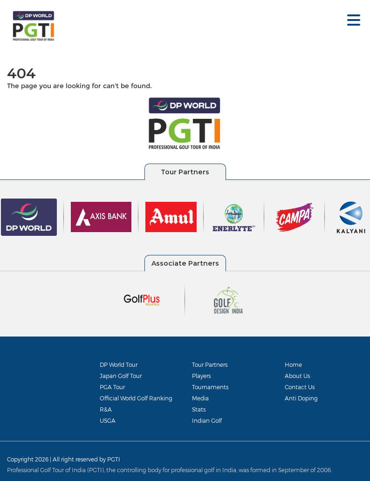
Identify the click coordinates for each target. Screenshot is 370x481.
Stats (199, 409)
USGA (108, 420)
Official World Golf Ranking (136, 398)
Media (200, 398)
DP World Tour (118, 364)
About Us (297, 375)
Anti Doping (301, 398)
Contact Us (300, 387)
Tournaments (210, 387)
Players (201, 375)
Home (293, 364)
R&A (106, 409)
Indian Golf (207, 420)
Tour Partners (209, 364)
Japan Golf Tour (121, 375)
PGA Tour (112, 387)
